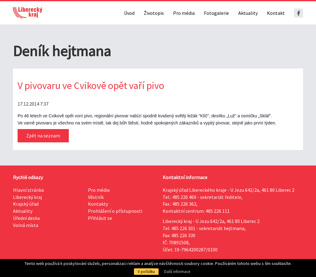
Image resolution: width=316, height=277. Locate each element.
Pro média (184, 13)
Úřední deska (26, 218)
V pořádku (146, 271)
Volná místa (25, 225)
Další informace (177, 271)
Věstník (96, 197)
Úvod (129, 13)
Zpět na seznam (43, 135)
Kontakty (98, 204)
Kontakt (276, 13)
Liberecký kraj (27, 197)
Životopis (154, 13)
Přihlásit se (100, 218)
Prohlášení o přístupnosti (115, 211)
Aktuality (248, 13)
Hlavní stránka (28, 190)
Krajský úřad (26, 204)
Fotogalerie (216, 13)
